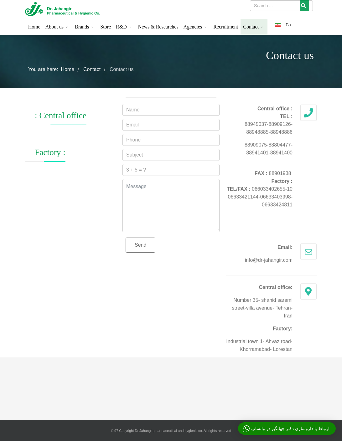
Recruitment (225, 26)
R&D (121, 26)
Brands (82, 26)
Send (140, 245)
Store (105, 26)
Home (34, 26)
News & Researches (158, 26)
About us (54, 26)
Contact (251, 26)
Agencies (193, 26)
